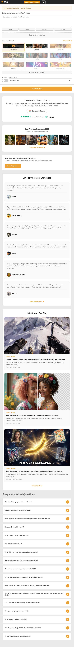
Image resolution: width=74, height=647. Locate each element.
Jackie (14, 196)
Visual (10, 29)
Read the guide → (12, 166)
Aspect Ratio (13, 77)
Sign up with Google (37, 111)
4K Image (4, 77)
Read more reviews (37, 301)
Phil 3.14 (14, 293)
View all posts (37, 486)
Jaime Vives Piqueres (18, 274)
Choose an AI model (8, 41)
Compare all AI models (37, 147)
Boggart (14, 253)
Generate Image (37, 89)
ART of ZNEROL (17, 215)
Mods (27, 29)
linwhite (14, 234)
